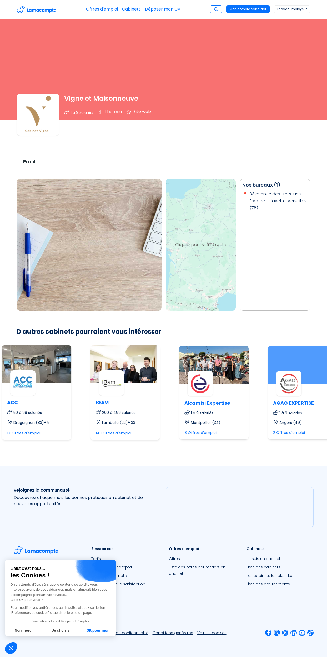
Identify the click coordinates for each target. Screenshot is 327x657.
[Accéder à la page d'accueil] (36, 9)
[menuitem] (124, 559)
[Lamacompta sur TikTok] (310, 632)
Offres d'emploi (102, 9)
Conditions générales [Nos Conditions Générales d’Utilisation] (173, 632)
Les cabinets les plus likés (270, 575)
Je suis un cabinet (263, 558)
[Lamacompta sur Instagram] (276, 632)
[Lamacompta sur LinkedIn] (293, 632)
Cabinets (131, 9)
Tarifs (96, 558)
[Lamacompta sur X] (285, 632)
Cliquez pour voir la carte (200, 245)
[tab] (29, 162)
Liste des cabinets (263, 567)
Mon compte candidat (248, 9)
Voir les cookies (212, 632)
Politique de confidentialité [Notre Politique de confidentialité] (123, 632)
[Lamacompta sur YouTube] (302, 632)
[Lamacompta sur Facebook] (268, 632)
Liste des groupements (268, 584)
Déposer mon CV (162, 9)
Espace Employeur (292, 9)
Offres (174, 558)
